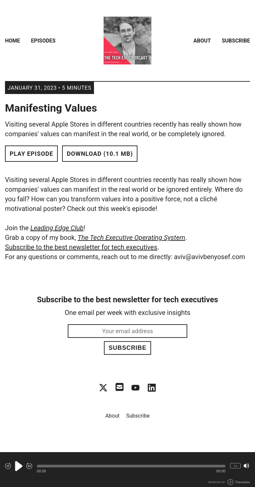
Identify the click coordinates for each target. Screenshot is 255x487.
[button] (131, 466)
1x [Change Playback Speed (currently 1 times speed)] (235, 465)
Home (12, 41)
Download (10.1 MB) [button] (100, 153)
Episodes (43, 41)
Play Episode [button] (31, 153)
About (202, 41)
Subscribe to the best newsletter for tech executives (81, 247)
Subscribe (236, 41)
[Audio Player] (127, 469)
